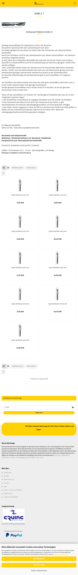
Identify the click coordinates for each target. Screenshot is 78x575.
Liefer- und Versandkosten (13, 490)
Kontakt (6, 476)
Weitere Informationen (39, 571)
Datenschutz (8, 493)
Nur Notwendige (39, 565)
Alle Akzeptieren (39, 559)
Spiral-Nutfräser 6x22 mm (58, 231)
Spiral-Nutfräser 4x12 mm (58, 195)
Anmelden (39, 412)
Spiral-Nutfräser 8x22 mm (58, 268)
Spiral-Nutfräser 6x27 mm (20, 268)
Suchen (6, 483)
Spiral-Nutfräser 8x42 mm (20, 340)
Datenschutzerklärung (61, 554)
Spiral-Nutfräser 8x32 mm (20, 304)
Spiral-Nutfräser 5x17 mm (20, 231)
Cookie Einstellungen (11, 497)
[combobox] (18, 168)
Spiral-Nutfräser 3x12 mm (20, 195)
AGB (5, 486)
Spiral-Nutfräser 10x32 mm (57, 304)
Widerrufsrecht (9, 479)
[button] (4, 168)
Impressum (7, 472)
